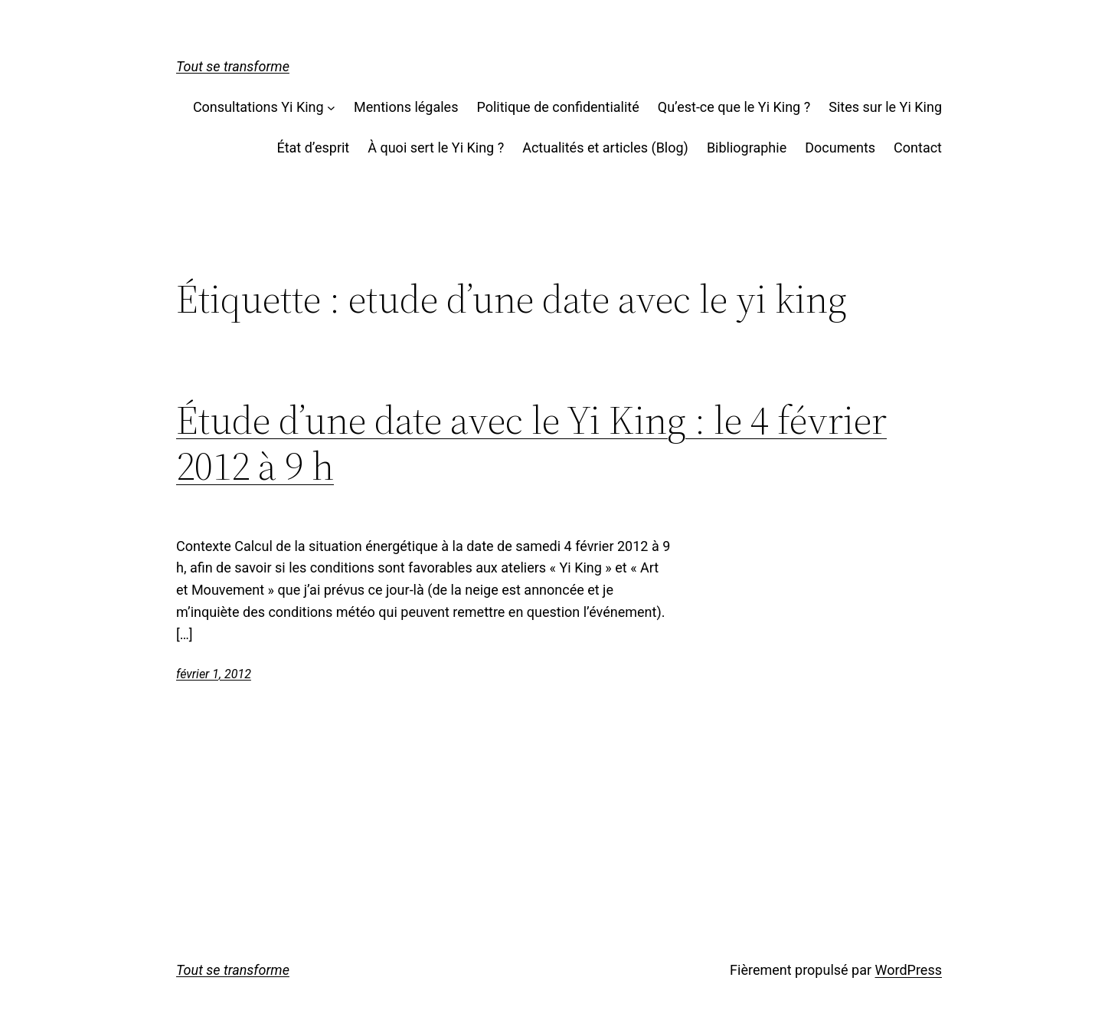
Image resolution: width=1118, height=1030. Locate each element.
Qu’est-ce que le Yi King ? (734, 107)
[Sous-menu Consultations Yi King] (331, 107)
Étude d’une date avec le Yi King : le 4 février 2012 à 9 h (531, 443)
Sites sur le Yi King (885, 107)
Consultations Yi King (258, 107)
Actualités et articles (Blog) (605, 147)
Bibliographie (746, 147)
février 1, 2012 (213, 674)
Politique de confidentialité (557, 107)
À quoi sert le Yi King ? (436, 147)
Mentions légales (406, 107)
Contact (918, 147)
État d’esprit (312, 147)
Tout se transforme (232, 66)
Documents (840, 147)
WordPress (908, 970)
